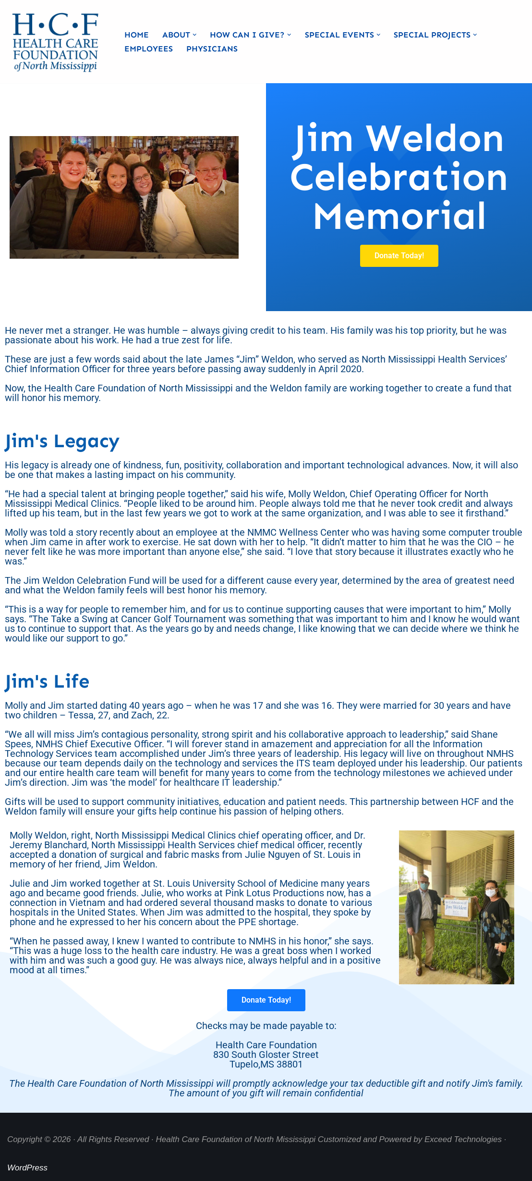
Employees (148, 48)
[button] (195, 35)
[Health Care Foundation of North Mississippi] (57, 42)
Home (136, 34)
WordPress (27, 1167)
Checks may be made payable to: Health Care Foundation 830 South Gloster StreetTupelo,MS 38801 (266, 1045)
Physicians (212, 48)
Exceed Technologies (463, 1139)
